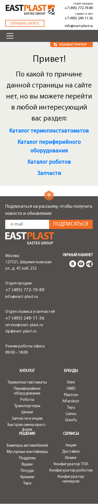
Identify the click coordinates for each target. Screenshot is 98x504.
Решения (27, 434)
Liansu (71, 414)
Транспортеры (27, 406)
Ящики (27, 464)
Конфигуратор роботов (71, 470)
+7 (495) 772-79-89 (79, 8)
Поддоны (27, 458)
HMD (71, 389)
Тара (27, 483)
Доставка (70, 452)
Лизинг (71, 458)
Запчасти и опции (27, 419)
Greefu (71, 420)
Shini (71, 382)
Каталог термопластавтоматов (49, 131)
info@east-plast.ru (79, 26)
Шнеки (27, 412)
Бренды (71, 371)
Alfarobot (70, 401)
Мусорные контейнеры (27, 452)
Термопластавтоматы (27, 382)
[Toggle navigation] (10, 36)
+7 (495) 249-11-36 (79, 18)
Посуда (27, 471)
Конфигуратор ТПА (71, 464)
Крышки (27, 477)
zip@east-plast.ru (20, 331)
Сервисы (71, 434)
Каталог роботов (49, 162)
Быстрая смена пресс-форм (27, 427)
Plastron (71, 395)
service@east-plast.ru (24, 325)
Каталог (27, 371)
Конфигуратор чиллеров (70, 479)
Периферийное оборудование (27, 391)
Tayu (71, 408)
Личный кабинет (78, 255)
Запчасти (49, 174)
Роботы (27, 400)
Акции (70, 445)
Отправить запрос (25, 23)
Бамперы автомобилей (27, 445)
